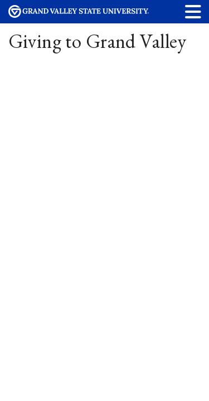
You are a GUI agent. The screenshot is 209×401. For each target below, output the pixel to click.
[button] (193, 11)
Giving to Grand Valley (97, 40)
